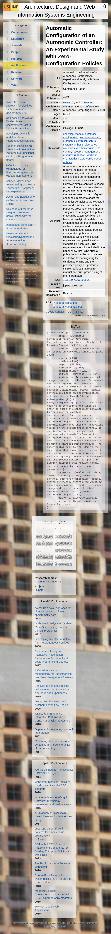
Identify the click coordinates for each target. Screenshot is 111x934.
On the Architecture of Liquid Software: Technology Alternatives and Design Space (53, 801)
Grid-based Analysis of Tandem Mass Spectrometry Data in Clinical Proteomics (53, 627)
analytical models (73, 133)
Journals (16, 45)
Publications (19, 65)
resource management (86, 151)
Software (17, 78)
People (15, 52)
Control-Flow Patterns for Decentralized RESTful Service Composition (53, 879)
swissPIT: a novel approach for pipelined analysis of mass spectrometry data (53, 611)
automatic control (90, 137)
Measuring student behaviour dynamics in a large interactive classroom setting (53, 745)
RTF (90, 311)
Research (17, 72)
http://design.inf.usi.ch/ (55, 926)
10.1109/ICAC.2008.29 (76, 279)
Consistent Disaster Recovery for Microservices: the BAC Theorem (52, 785)
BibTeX (80, 311)
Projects (16, 59)
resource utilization (74, 155)
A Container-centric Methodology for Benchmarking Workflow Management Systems (54, 674)
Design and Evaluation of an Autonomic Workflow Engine (20, 200)
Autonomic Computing (48, 581)
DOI (70, 311)
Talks (14, 85)
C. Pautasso (88, 102)
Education (17, 39)
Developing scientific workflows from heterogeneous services (20, 137)
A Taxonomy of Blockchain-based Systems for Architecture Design (53, 816)
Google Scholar (55, 311)
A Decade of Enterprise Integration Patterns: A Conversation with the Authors (52, 717)
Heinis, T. (68, 102)
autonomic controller (75, 140)
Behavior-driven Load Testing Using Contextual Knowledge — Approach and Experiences (53, 689)
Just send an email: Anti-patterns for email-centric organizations (49, 832)
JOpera (39, 590)
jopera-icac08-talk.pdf (69, 306)
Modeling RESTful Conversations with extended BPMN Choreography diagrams (53, 894)
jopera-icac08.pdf (67, 302)
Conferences (19, 32)
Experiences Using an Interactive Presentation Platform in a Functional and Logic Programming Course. (20, 153)
